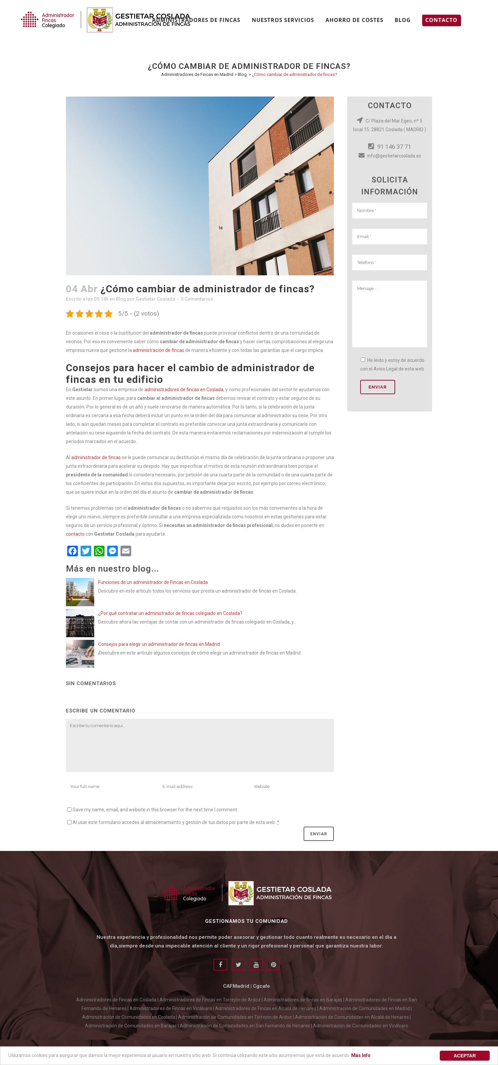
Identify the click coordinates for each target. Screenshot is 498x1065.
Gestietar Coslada (155, 299)
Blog (242, 74)
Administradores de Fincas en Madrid (197, 74)
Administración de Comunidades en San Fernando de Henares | (246, 1025)
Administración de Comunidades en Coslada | (130, 1017)
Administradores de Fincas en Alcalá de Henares (265, 1008)
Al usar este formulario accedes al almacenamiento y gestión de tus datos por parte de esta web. (176, 822)
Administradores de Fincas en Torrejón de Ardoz (210, 999)
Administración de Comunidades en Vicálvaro (360, 1025)
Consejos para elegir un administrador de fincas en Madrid (159, 644)
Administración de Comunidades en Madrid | (365, 1008)
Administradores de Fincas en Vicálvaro (170, 1008)
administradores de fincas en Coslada (183, 389)
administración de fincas (159, 350)
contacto (75, 534)
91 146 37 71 (389, 146)
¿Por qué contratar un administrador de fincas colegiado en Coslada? (170, 613)
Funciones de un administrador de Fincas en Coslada (153, 582)
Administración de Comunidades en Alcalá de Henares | (353, 1017)
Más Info (361, 1055)
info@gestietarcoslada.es (390, 155)
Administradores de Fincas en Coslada (116, 999)
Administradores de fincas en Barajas (303, 999)
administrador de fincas (96, 457)
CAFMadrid (236, 986)
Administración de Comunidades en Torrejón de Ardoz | (236, 1017)
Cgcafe (261, 986)
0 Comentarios (197, 299)
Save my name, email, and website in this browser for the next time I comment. (155, 809)
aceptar (465, 1055)
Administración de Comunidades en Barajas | (132, 1025)
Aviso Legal (385, 369)
